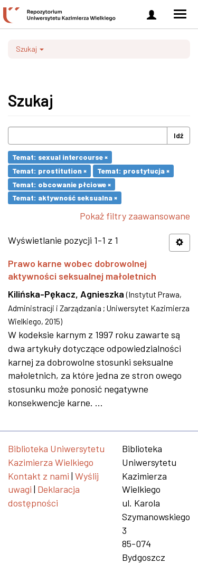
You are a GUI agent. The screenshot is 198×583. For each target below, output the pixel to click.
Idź (178, 135)
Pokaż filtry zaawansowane (135, 216)
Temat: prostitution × (49, 170)
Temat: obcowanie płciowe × (61, 183)
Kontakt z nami (38, 476)
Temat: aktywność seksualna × (64, 197)
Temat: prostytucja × (133, 170)
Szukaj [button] (30, 48)
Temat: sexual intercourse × (60, 156)
